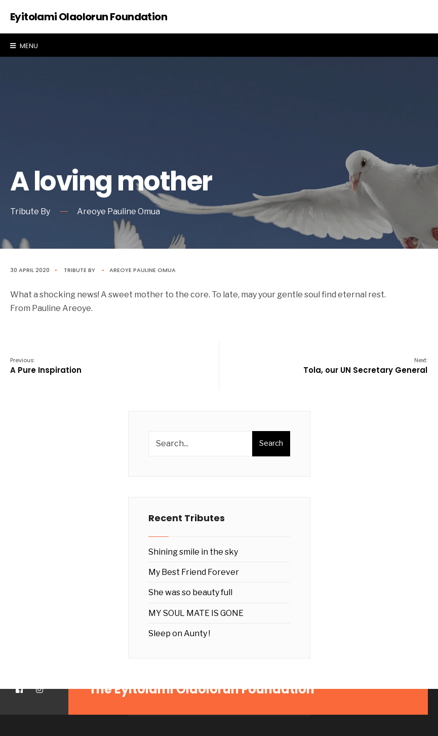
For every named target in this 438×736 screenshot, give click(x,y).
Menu (24, 46)
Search (271, 443)
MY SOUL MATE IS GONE (196, 613)
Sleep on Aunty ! (179, 633)
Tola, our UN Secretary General (365, 365)
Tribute (75, 270)
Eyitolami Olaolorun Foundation (88, 17)
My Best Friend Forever (193, 572)
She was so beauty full (190, 592)
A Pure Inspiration (46, 365)
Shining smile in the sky (193, 552)
